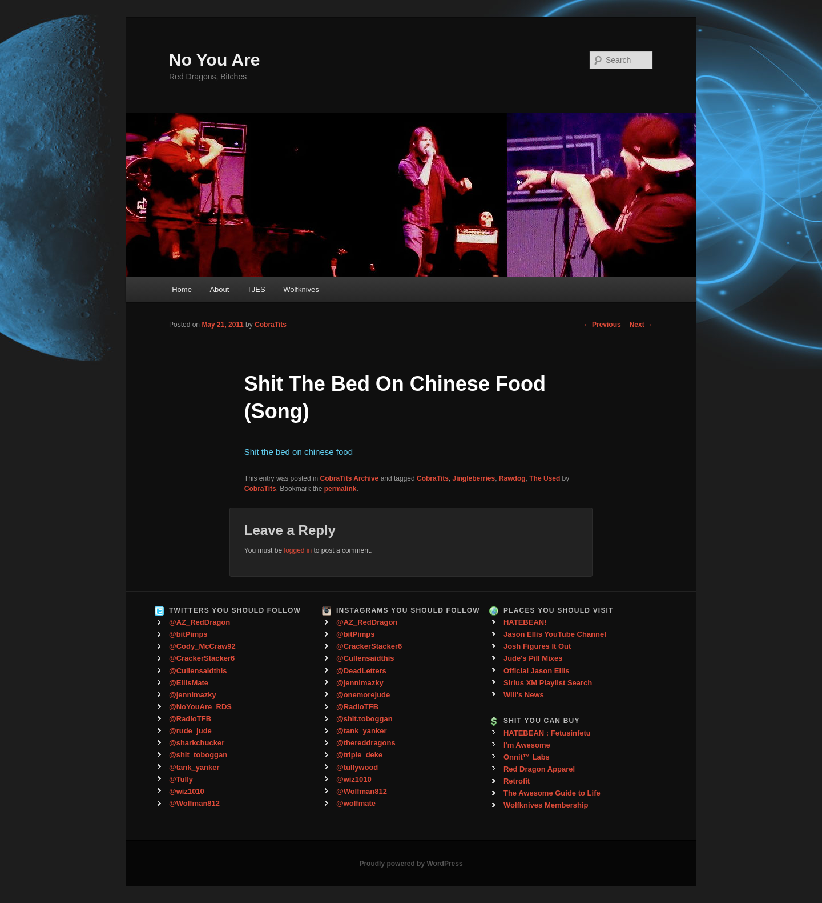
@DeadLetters (361, 670)
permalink (340, 489)
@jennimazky (192, 694)
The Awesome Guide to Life (552, 793)
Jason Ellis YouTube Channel (554, 634)
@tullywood (357, 767)
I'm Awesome (526, 745)
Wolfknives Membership (546, 805)
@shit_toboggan (198, 754)
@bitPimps (188, 634)
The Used (544, 478)
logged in (298, 550)
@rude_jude (190, 730)
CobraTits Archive (349, 478)
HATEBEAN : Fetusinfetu (547, 733)
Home (182, 289)
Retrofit (516, 781)
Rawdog (512, 478)
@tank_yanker (194, 767)
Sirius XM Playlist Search (547, 682)
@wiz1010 (186, 791)
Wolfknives (301, 289)
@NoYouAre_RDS (200, 706)
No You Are (214, 59)
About (219, 289)
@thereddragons (366, 742)
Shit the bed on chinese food (298, 452)
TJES (256, 289)
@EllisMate (188, 682)
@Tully (181, 779)
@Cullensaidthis (198, 670)
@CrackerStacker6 (202, 658)
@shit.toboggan (364, 718)
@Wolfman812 (194, 803)
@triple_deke (359, 754)
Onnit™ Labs (526, 757)
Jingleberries (474, 478)
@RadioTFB (190, 718)
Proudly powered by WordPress (410, 864)
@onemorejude (363, 694)
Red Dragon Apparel (539, 769)
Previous (602, 325)
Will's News (523, 694)
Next (641, 325)
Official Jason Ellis (536, 670)
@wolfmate (356, 803)
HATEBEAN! (525, 622)
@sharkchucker (196, 742)
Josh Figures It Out (537, 646)
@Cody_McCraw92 (202, 646)
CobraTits (271, 325)
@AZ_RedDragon (199, 622)
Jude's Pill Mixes (533, 658)
